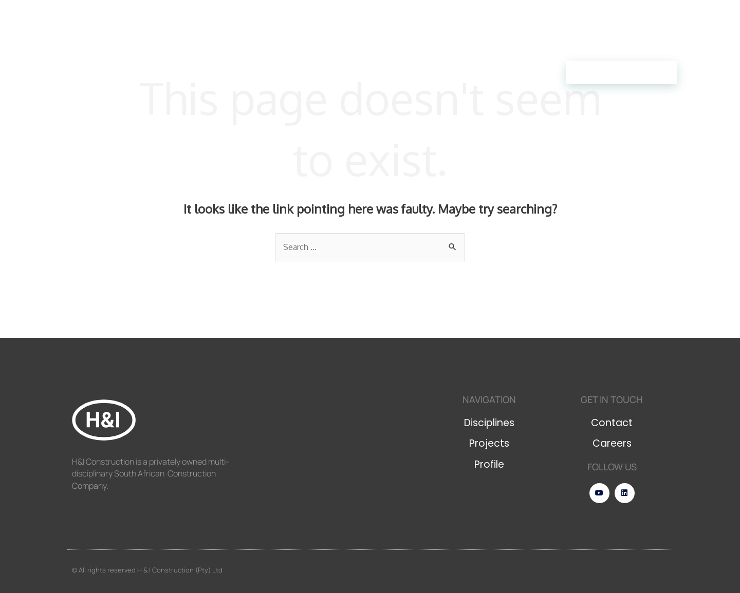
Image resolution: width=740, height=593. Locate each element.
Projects (150, 72)
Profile (207, 73)
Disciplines (86, 73)
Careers (263, 72)
